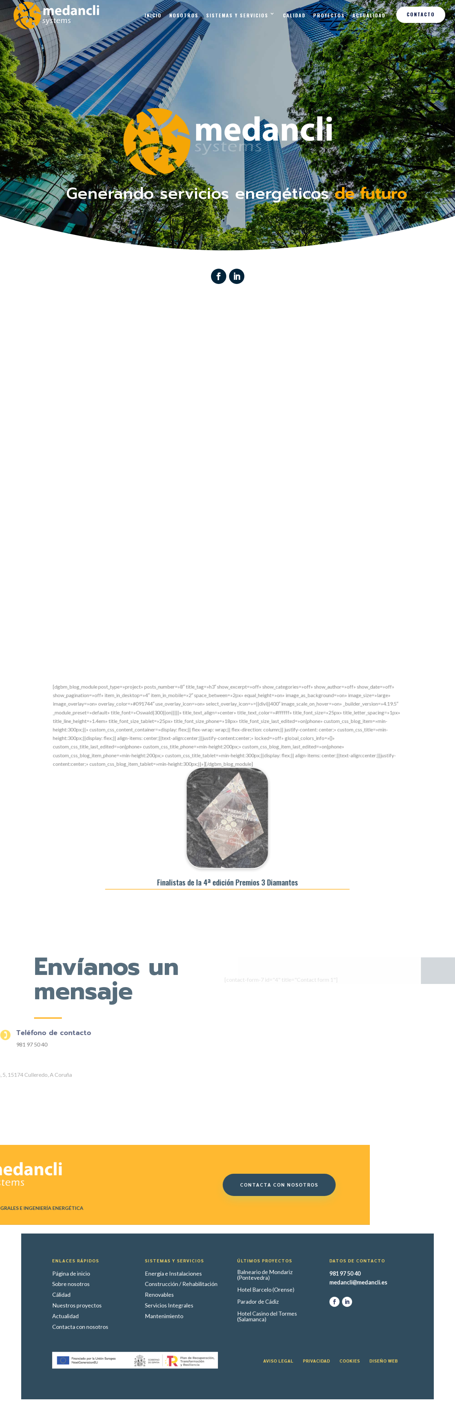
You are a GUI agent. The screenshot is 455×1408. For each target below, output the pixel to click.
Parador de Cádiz (245, 1307)
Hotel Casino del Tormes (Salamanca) (250, 1316)
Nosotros (183, 15)
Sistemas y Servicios (237, 15)
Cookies (298, 1342)
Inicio (153, 15)
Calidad (294, 15)
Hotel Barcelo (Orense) (250, 1301)
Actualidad (368, 15)
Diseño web (318, 1342)
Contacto (421, 14)
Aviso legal (257, 1342)
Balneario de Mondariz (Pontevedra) (249, 1292)
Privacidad (279, 1342)
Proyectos (329, 15)
